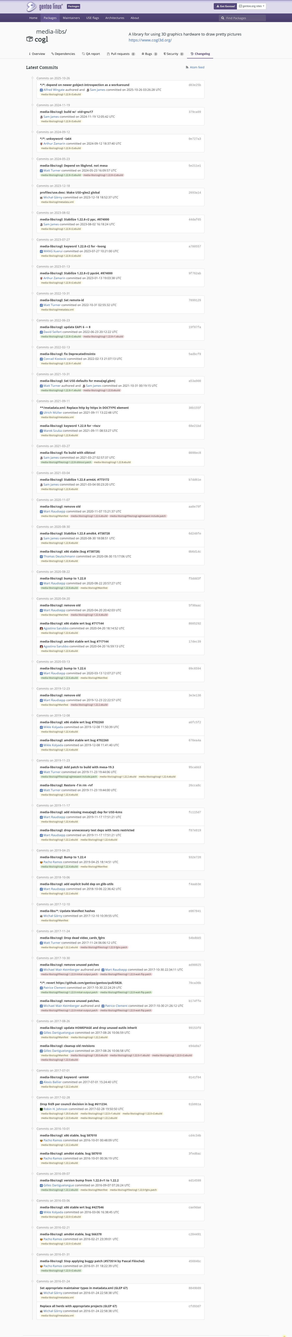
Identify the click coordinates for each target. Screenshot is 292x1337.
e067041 (195, 897)
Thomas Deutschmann (59, 548)
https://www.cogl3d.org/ (150, 39)
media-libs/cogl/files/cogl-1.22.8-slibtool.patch (66, 455)
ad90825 (195, 950)
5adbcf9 (195, 350)
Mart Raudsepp (54, 504)
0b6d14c (195, 544)
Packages (50, 18)
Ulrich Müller (53, 407)
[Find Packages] (246, 18)
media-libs (50, 31)
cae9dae (195, 1188)
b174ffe (195, 985)
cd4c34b (195, 1118)
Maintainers (71, 18)
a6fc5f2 (195, 712)
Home (33, 18)
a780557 (195, 244)
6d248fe (195, 526)
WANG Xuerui (53, 248)
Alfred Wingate (54, 89)
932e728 (195, 844)
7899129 (195, 297)
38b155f (195, 403)
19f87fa (195, 323)
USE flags (92, 18)
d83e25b (195, 85)
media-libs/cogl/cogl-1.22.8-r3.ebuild (61, 93)
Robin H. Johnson (56, 1091)
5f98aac (195, 597)
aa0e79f (195, 500)
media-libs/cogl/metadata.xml (57, 199)
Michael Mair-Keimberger (62, 954)
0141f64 (195, 1060)
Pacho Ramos (53, 848)
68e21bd (195, 420)
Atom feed (194, 67)
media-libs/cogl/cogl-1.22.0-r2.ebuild (172, 1038)
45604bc (195, 1241)
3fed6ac (195, 1135)
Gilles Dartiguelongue (59, 1016)
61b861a (195, 1087)
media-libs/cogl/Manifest (54, 508)
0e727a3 (195, 138)
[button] (225, 6)
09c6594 (195, 659)
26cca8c (195, 773)
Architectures (114, 18)
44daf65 (195, 217)
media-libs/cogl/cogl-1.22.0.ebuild (59, 1042)
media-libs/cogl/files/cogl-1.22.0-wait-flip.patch (125, 959)
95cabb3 (195, 756)
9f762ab (195, 270)
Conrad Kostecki (55, 354)
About (135, 18)
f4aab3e (195, 870)
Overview (37, 54)
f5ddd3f (195, 570)
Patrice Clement (55, 972)
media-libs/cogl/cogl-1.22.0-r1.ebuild (130, 1038)
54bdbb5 (195, 923)
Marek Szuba (53, 425)
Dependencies (63, 54)
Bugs (150, 54)
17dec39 (195, 632)
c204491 (195, 1215)
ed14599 (195, 1162)
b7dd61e (195, 473)
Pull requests (121, 54)
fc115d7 (195, 800)
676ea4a (195, 729)
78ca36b (195, 968)
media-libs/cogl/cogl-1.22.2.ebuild (89, 694)
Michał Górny (53, 195)
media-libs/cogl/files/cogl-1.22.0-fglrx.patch (104, 932)
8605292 (195, 614)
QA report (90, 54)
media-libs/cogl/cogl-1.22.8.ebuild (102, 385)
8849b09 (195, 1268)
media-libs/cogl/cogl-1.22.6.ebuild (89, 508)
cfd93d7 (195, 1285)
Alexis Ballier (53, 1065)
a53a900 (195, 376)
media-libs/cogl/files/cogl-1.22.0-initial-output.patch (69, 959)
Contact (260, 1321)
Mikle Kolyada (53, 716)
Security (174, 54)
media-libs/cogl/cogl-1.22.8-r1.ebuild (103, 332)
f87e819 (195, 818)
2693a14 (195, 191)
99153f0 (195, 1012)
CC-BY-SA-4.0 (118, 1329)
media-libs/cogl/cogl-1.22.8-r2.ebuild (103, 173)
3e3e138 (195, 685)
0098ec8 (195, 447)
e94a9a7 (195, 1029)
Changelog (200, 54)
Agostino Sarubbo (56, 619)
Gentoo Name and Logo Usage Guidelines (161, 1329)
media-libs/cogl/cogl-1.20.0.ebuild (89, 1038)
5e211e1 (195, 164)
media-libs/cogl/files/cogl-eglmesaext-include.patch (138, 508)
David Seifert (53, 328)
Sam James (97, 89)
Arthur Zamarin (54, 142)
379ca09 (195, 111)
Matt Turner (52, 169)
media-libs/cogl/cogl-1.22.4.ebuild (89, 605)
